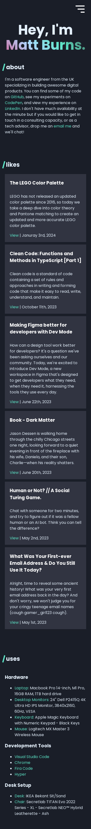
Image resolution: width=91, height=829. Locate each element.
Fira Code (24, 768)
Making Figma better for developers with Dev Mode (41, 328)
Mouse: (21, 729)
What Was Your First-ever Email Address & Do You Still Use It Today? (42, 563)
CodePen (13, 103)
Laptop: (22, 688)
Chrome (22, 762)
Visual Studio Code (32, 757)
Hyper (20, 774)
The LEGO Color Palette (37, 183)
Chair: (20, 802)
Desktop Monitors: (32, 699)
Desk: (20, 796)
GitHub (17, 97)
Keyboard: (24, 717)
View (14, 235)
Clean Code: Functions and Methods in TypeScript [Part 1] (45, 257)
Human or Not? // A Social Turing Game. (39, 494)
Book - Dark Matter (32, 420)
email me (62, 126)
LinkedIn (12, 108)
